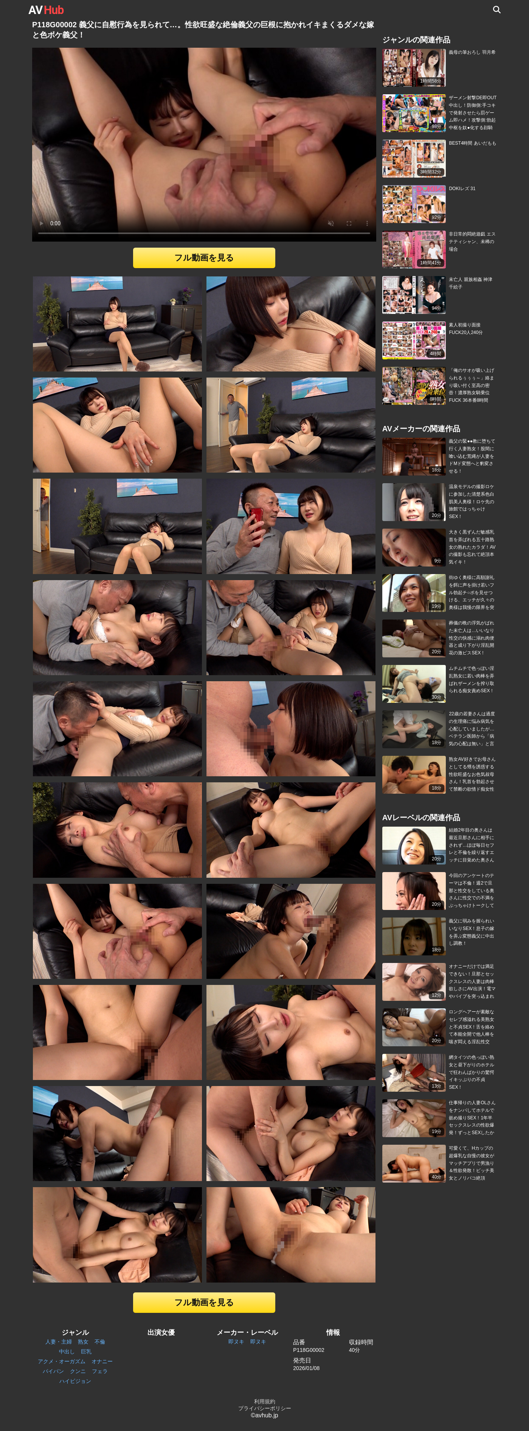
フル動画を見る (204, 257)
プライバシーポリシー (264, 1408)
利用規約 (264, 1401)
